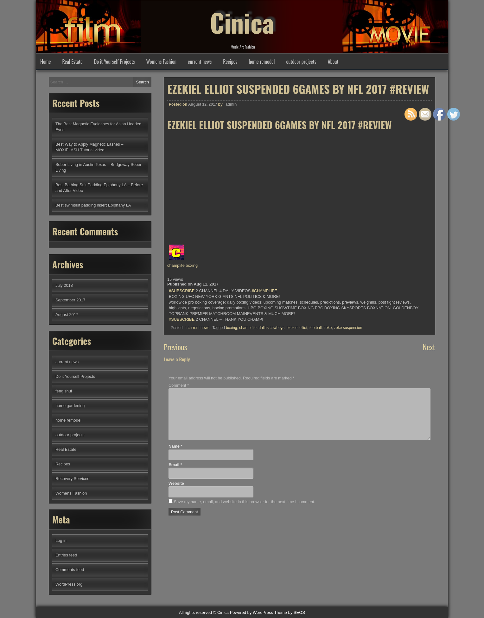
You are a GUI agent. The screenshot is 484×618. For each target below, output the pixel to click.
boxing (231, 327)
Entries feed (66, 555)
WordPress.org (68, 584)
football (315, 327)
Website (176, 483)
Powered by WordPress (251, 612)
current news (200, 61)
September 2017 (70, 300)
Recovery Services (72, 478)
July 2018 (64, 285)
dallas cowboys (271, 327)
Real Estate (72, 61)
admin (231, 104)
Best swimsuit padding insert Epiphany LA (93, 205)
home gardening (70, 405)
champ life (248, 327)
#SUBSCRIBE (181, 290)
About (333, 61)
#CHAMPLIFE (264, 290)
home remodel (262, 61)
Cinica (242, 22)
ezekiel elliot (297, 327)
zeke (328, 327)
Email (175, 464)
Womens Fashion (161, 61)
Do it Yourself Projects (114, 61)
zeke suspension (348, 327)
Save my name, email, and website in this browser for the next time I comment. (244, 501)
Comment (179, 385)
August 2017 (66, 314)
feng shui (63, 391)
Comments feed (69, 569)
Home (45, 61)
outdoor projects (301, 61)
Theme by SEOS (289, 612)
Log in (61, 540)
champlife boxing (182, 265)
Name (175, 446)
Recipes (230, 61)
